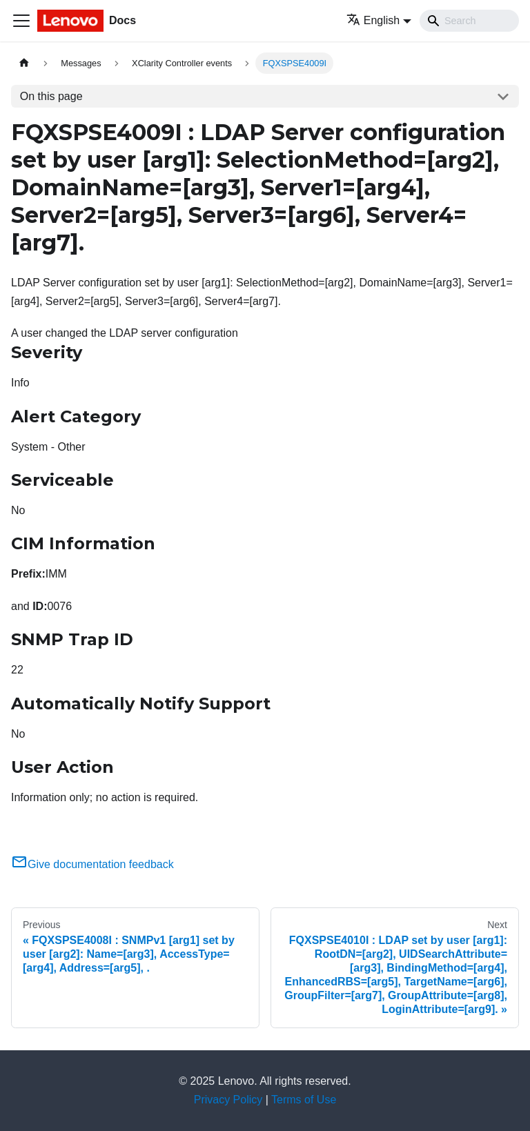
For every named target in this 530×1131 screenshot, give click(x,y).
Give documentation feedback (92, 864)
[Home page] (24, 63)
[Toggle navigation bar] (21, 20)
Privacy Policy (228, 1099)
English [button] (373, 20)
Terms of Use (303, 1099)
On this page (51, 96)
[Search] (469, 21)
